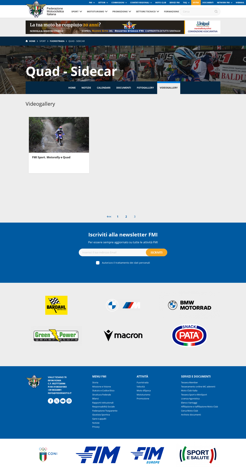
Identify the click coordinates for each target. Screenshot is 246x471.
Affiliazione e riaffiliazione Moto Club (199, 406)
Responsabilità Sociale (103, 406)
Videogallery (169, 87)
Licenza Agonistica (190, 398)
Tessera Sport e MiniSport (194, 394)
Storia (95, 382)
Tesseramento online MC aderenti (198, 386)
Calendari (104, 87)
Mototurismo (95, 11)
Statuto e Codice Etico (103, 390)
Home (32, 41)
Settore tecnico (146, 11)
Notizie (86, 87)
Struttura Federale (101, 394)
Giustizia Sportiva (101, 414)
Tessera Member (189, 382)
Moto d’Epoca (144, 390)
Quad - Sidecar (77, 41)
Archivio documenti (191, 414)
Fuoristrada (57, 41)
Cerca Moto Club (189, 410)
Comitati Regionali (139, 2)
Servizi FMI (174, 2)
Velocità (141, 386)
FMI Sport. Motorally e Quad (51, 157)
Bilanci (95, 398)
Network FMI (223, 2)
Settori (101, 2)
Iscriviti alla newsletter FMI (123, 234)
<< (109, 216)
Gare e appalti (99, 418)
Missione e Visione (101, 386)
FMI (90, 2)
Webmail (240, 2)
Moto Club (160, 2)
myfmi (196, 2)
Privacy (96, 426)
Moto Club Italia (189, 390)
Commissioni (117, 2)
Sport (75, 11)
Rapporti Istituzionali (102, 402)
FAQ (185, 2)
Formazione (171, 11)
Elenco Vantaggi (189, 402)
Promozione (120, 11)
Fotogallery (145, 87)
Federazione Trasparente (104, 410)
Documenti (208, 2)
